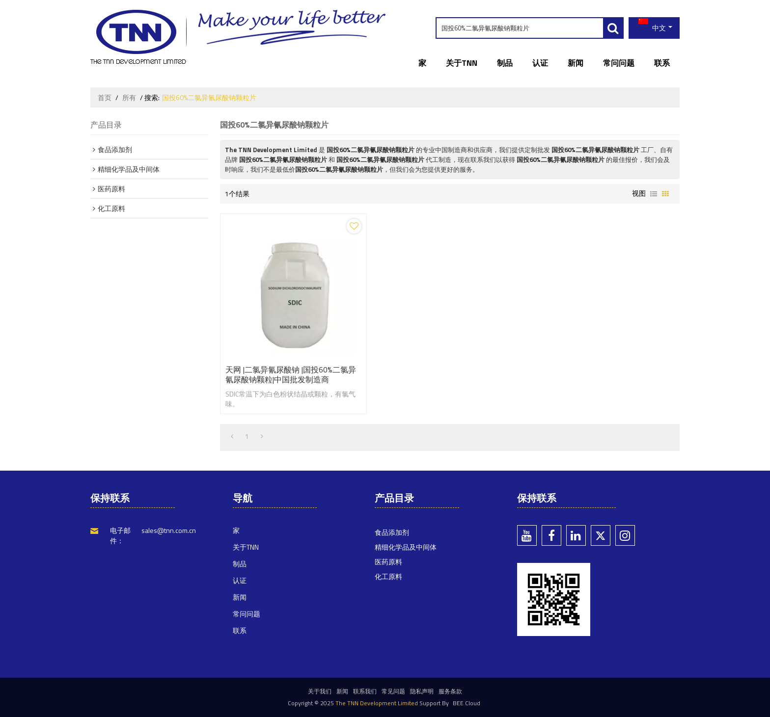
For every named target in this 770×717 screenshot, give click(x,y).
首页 (104, 98)
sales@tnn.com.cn (168, 530)
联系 (662, 63)
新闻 (575, 63)
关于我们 (319, 691)
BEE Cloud (466, 703)
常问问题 (618, 63)
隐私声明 (422, 691)
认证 (540, 63)
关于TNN (461, 63)
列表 (654, 194)
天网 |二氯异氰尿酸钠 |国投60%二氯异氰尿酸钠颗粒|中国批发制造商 (290, 374)
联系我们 (365, 691)
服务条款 (450, 691)
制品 (505, 63)
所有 (129, 98)
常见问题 (393, 691)
